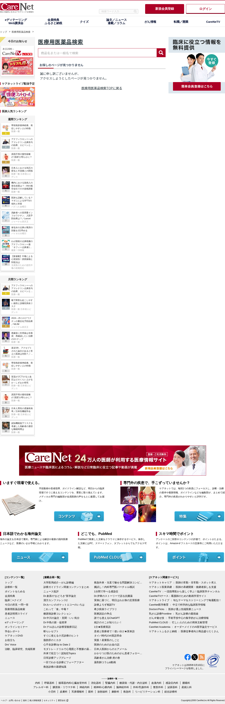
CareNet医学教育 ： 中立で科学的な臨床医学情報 (177, 604)
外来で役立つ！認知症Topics (59, 653)
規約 (25, 700)
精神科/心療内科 (103, 687)
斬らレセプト (51, 631)
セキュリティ (49, 700)
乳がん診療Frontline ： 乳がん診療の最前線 (173, 613)
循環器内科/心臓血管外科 (72, 682)
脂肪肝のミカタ (52, 640)
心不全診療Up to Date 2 (56, 644)
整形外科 (158, 687)
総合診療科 (170, 691)
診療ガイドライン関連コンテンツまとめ (66, 587)
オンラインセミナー (16, 626)
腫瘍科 (186, 682)
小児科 (52, 691)
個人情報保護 (35, 700)
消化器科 (96, 682)
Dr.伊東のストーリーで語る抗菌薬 (113, 595)
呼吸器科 (49, 682)
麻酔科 (115, 691)
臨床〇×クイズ (13, 600)
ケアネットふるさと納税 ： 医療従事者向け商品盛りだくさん (184, 631)
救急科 (127, 691)
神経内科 (84, 687)
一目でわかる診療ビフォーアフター (63, 662)
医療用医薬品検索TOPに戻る (101, 88)
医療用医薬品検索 (21, 32)
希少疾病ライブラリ (105, 609)
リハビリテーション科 (147, 691)
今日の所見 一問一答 (16, 604)
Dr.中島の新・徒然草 (55, 622)
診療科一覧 (11, 587)
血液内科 (156, 682)
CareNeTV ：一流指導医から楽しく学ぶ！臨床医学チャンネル (184, 591)
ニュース (10, 617)
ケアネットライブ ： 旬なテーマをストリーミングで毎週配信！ (185, 600)
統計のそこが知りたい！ (108, 622)
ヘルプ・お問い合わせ (10, 700)
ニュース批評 (51, 591)
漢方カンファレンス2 (55, 600)
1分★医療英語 (102, 626)
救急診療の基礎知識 (54, 666)
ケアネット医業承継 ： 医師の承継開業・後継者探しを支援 (182, 587)
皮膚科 (63, 691)
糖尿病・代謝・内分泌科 (133, 682)
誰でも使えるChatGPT (107, 617)
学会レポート (12, 631)
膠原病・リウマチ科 (64, 687)
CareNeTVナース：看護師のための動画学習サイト (177, 595)
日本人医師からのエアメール (110, 649)
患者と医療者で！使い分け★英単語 (114, 631)
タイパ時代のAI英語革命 (108, 635)
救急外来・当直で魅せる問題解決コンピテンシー (118, 582)
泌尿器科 (172, 687)
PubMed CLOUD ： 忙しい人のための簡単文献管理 (178, 622)
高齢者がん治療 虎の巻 (107, 657)
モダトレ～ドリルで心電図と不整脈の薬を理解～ (67, 649)
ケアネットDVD (14, 635)
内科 (37, 682)
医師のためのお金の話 (106, 644)
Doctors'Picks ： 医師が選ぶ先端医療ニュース (175, 609)
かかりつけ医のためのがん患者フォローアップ (118, 653)
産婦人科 (187, 687)
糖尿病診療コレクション (57, 613)
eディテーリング (14, 622)
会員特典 (10, 595)
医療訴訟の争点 (103, 613)
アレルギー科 (41, 687)
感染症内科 (172, 682)
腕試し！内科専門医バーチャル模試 (114, 587)
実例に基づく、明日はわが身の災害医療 (117, 600)
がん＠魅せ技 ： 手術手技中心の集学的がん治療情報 (179, 617)
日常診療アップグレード (57, 657)
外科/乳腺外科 (141, 687)
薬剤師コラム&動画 (105, 662)
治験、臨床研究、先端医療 (20, 649)
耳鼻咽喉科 (77, 691)
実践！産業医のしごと (106, 640)
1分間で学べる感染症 (106, 591)
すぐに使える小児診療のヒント (61, 635)
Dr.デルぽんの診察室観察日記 (60, 626)
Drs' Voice (10, 644)
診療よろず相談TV (104, 604)
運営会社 (62, 700)
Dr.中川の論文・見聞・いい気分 (61, 617)
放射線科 (102, 691)
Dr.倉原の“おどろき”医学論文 (59, 595)
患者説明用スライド (16, 613)
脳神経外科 (122, 687)
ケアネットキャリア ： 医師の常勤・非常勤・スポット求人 (182, 582)
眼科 (90, 691)
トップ (3, 32)
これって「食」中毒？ (56, 609)
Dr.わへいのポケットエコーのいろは (64, 604)
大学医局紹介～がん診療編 (58, 582)
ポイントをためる (15, 591)
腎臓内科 (110, 682)
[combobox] (97, 52)
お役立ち (10, 640)
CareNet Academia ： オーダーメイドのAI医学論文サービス (183, 626)
